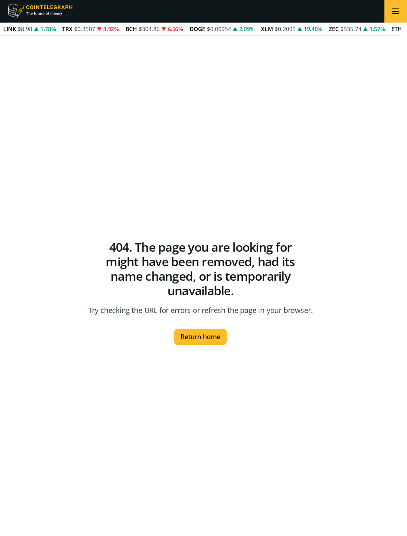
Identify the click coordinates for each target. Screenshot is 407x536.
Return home (201, 336)
